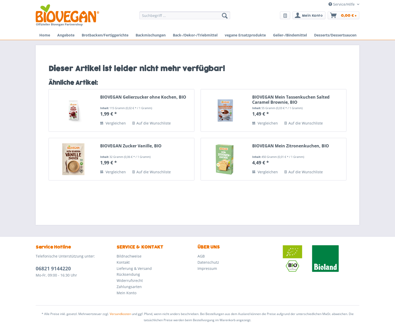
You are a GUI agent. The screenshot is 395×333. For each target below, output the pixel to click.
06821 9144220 (53, 268)
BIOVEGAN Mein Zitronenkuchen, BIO (290, 146)
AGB (201, 256)
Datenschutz (208, 262)
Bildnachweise (129, 256)
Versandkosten (120, 314)
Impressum (207, 268)
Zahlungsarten (129, 286)
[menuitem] (184, 18)
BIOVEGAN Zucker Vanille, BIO (131, 146)
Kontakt (123, 262)
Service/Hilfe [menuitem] (342, 4)
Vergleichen (113, 123)
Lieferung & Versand (134, 268)
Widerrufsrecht (130, 280)
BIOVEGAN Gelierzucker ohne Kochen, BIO (143, 97)
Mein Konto (126, 292)
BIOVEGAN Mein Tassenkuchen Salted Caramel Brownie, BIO (291, 99)
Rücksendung (128, 274)
